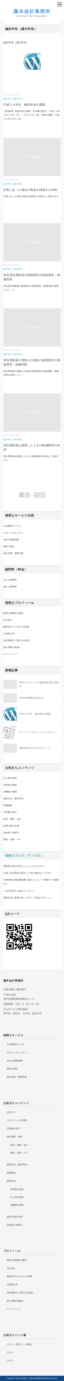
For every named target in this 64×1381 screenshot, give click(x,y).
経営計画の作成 (11, 825)
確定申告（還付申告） (13, 99)
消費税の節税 (10, 791)
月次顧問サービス (12, 526)
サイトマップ (10, 654)
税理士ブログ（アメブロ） (24, 855)
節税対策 (11, 1181)
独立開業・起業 (14, 1136)
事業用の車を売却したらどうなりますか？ (24, 866)
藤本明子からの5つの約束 (16, 627)
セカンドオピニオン (13, 532)
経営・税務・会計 (12, 819)
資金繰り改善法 (11, 832)
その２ (10, 1352)
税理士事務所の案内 (13, 613)
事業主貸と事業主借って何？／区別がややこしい (27, 897)
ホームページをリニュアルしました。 (38, 732)
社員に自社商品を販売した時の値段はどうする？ (27, 873)
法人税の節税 (10, 778)
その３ (10, 1360)
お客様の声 (9, 633)
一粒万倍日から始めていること (18, 891)
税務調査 (7, 805)
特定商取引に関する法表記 (16, 640)
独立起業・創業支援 (13, 553)
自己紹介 (7, 620)
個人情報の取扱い (12, 647)
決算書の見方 (10, 812)
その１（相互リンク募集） (20, 1344)
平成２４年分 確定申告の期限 (24, 104)
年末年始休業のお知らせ (31, 698)
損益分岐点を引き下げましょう (34, 748)
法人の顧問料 (10, 579)
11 (36, 495)
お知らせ (11, 1112)
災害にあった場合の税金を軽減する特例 (30, 189)
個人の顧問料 (10, 586)
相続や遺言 (9, 546)
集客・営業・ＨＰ (12, 839)
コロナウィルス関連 (17, 1120)
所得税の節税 (10, 785)
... (23, 119)
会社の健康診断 (11, 539)
